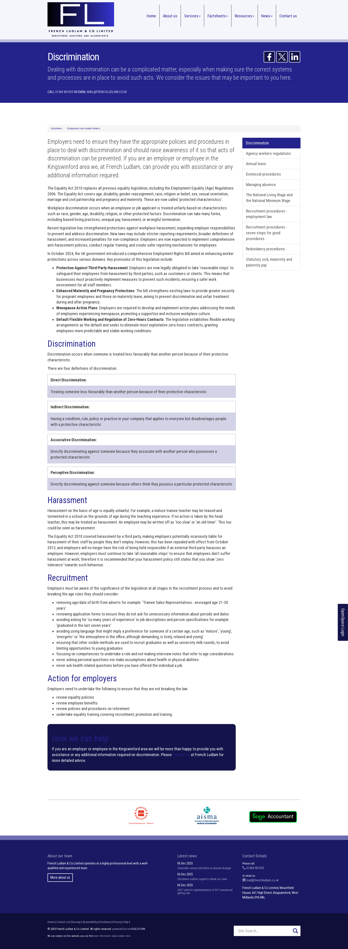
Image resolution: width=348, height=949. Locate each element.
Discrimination (257, 143)
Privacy (117, 922)
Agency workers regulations (268, 153)
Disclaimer (105, 922)
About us (170, 16)
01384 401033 (64, 92)
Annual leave (256, 163)
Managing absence (261, 184)
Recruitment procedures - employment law (266, 214)
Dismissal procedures (263, 174)
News (267, 16)
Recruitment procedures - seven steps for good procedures (266, 233)
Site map (76, 922)
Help (126, 922)
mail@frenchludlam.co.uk (107, 92)
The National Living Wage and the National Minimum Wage (269, 197)
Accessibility (90, 922)
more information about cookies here (111, 936)
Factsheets (218, 16)
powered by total (128, 929)
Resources (244, 16)
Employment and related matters (83, 128)
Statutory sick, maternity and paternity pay (269, 262)
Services (192, 16)
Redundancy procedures (265, 249)
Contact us (288, 16)
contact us (181, 754)
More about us (60, 877)
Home (151, 16)
